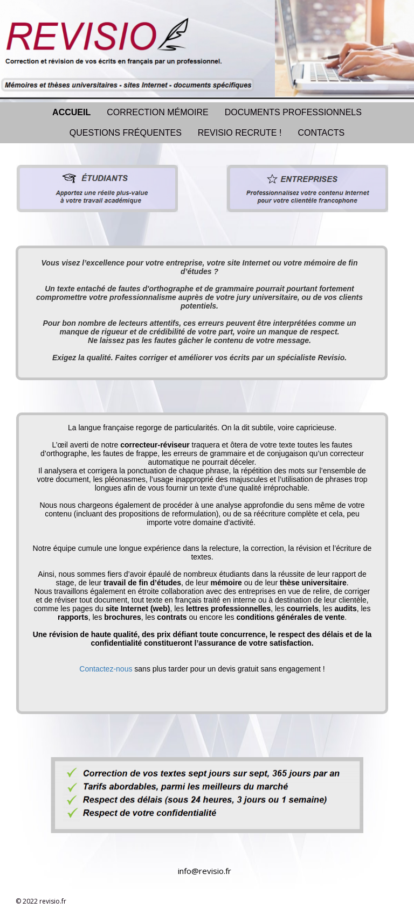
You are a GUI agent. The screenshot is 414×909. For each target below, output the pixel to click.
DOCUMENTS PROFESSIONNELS (293, 112)
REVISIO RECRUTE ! (240, 132)
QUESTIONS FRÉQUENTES (126, 132)
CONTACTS (321, 132)
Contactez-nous (105, 669)
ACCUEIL (71, 112)
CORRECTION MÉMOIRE (157, 112)
